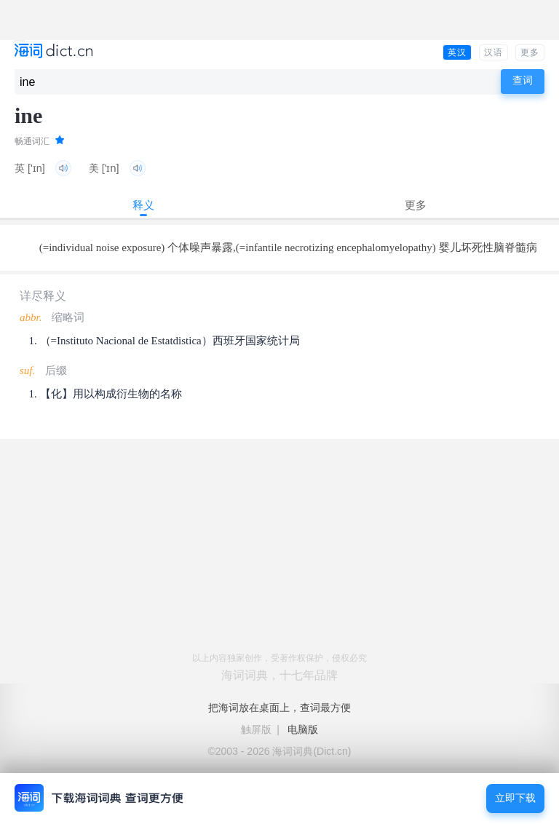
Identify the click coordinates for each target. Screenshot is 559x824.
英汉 (457, 52)
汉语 (493, 52)
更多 (529, 52)
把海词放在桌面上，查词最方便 (279, 707)
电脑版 (303, 729)
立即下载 (515, 798)
